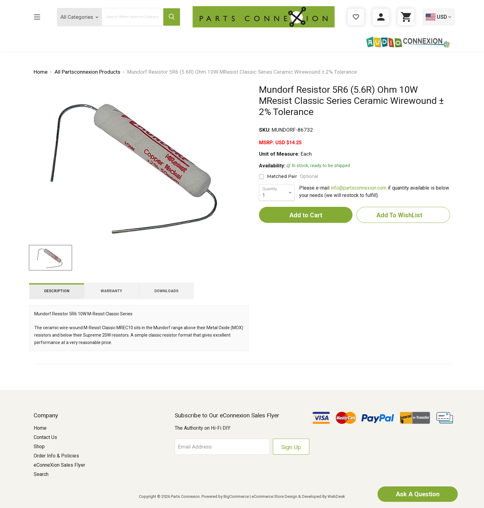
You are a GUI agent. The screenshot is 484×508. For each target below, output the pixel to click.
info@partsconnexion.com (358, 188)
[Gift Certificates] (356, 17)
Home (40, 428)
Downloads (166, 291)
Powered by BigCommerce (225, 496)
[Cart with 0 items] (406, 17)
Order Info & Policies (56, 456)
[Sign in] (381, 17)
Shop (39, 446)
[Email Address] (222, 447)
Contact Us (45, 437)
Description (56, 291)
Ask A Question (418, 494)
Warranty (111, 291)
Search (41, 474)
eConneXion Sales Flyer (59, 465)
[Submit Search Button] (171, 17)
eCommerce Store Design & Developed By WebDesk (298, 496)
